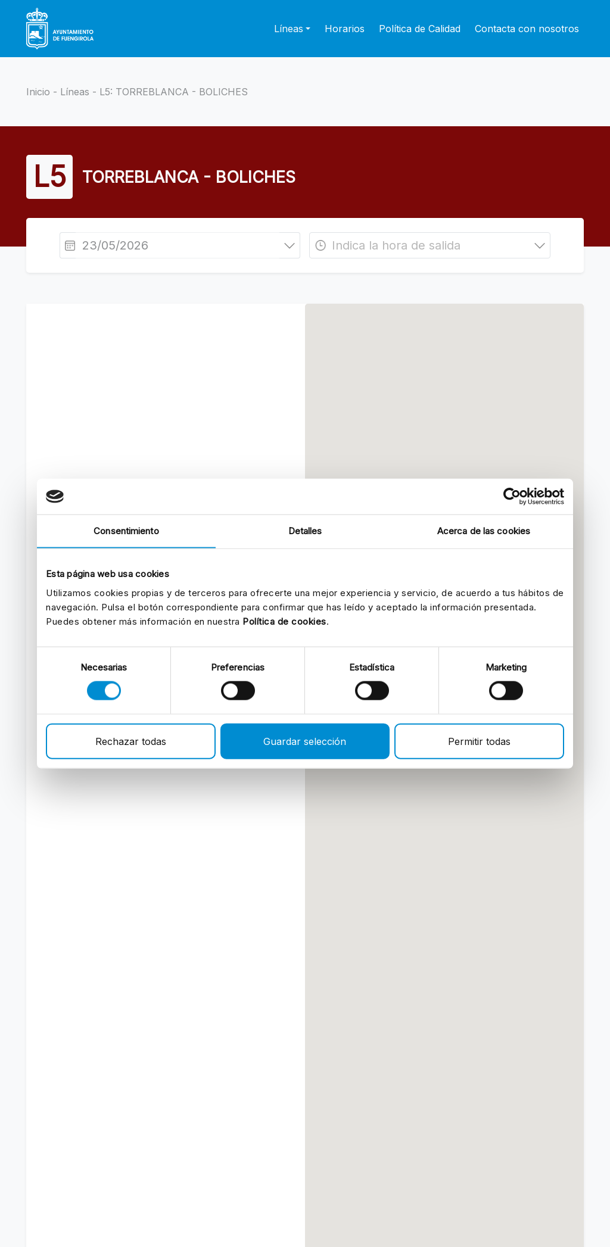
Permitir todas (479, 741)
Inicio (38, 92)
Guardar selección (304, 741)
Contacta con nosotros (527, 29)
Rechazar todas (130, 741)
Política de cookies (284, 620)
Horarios (345, 29)
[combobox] (429, 245)
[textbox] (430, 245)
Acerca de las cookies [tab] (483, 531)
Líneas (74, 92)
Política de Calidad (419, 29)
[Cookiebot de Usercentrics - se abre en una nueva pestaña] (512, 497)
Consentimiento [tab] (126, 531)
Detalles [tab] (305, 531)
